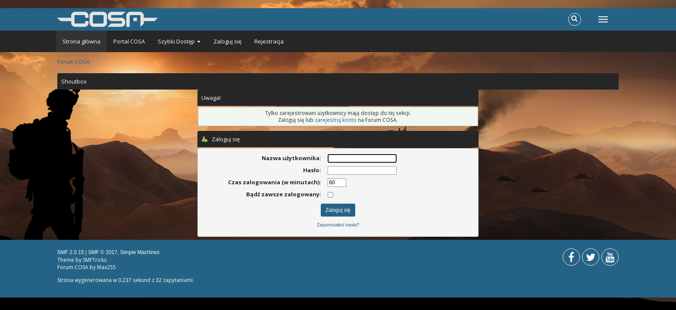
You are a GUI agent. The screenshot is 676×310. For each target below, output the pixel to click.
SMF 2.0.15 (70, 252)
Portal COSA (129, 41)
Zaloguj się (227, 41)
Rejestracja (269, 41)
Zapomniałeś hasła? (338, 224)
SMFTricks (94, 260)
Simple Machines (140, 252)
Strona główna (81, 41)
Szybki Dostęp (179, 41)
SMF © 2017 (102, 252)
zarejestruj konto (336, 119)
